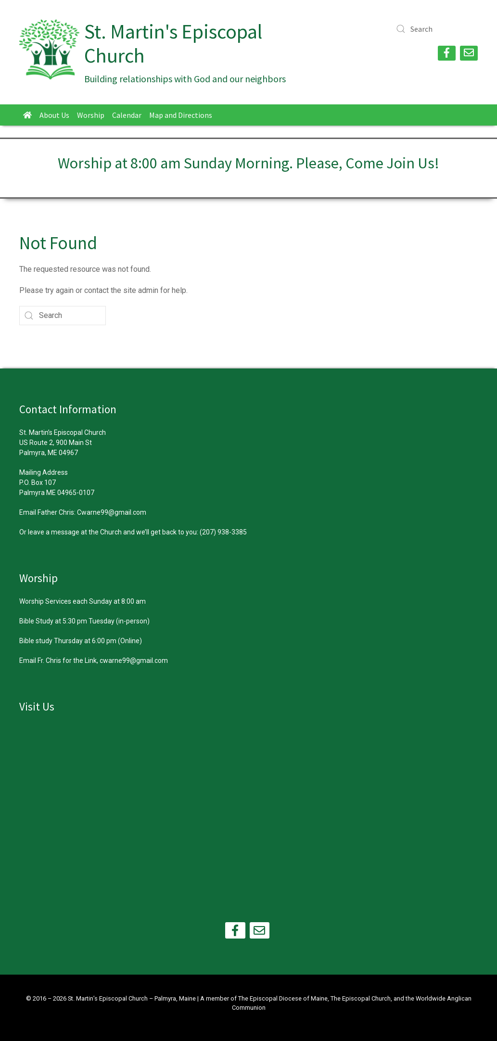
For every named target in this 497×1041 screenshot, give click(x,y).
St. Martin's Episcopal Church (173, 43)
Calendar (126, 115)
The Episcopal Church (361, 998)
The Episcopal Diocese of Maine (283, 998)
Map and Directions (180, 115)
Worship (90, 115)
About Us (54, 115)
